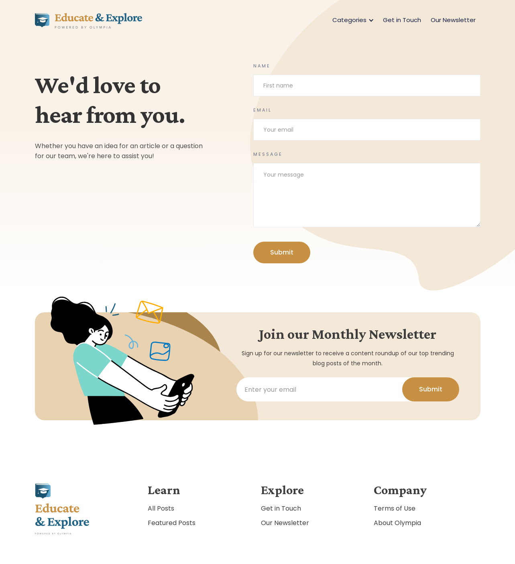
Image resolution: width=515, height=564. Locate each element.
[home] (88, 20)
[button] (352, 20)
